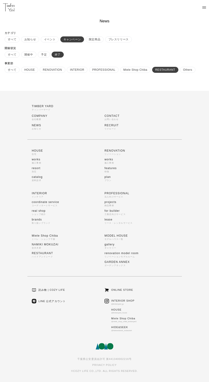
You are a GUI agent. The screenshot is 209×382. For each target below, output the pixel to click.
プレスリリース (118, 39)
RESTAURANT (165, 69)
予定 (44, 54)
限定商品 (94, 39)
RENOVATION (52, 69)
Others (187, 69)
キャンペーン (72, 39)
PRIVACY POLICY (104, 365)
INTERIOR (77, 69)
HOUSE (29, 69)
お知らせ (30, 39)
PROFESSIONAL (104, 69)
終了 (58, 54)
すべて (12, 39)
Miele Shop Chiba (135, 69)
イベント (49, 39)
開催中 (28, 54)
